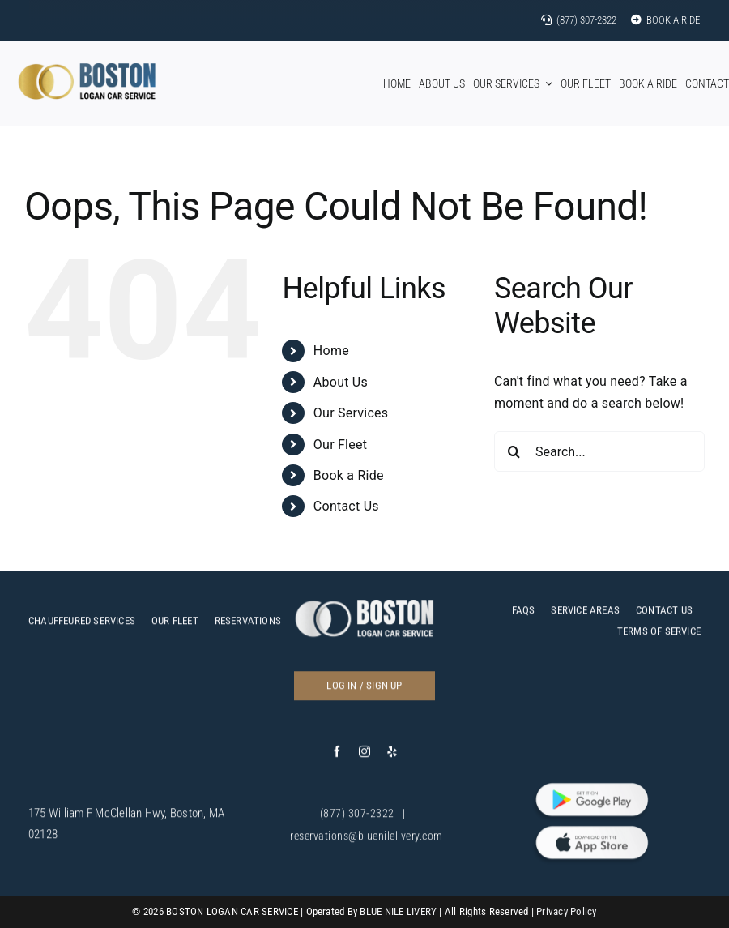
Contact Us (346, 506)
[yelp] (392, 757)
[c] (364, 612)
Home (331, 350)
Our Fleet (340, 444)
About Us (340, 382)
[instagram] (364, 757)
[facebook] (337, 757)
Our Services (350, 413)
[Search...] (599, 451)
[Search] (514, 451)
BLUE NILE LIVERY (398, 911)
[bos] (87, 69)
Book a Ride (348, 475)
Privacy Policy (566, 911)
